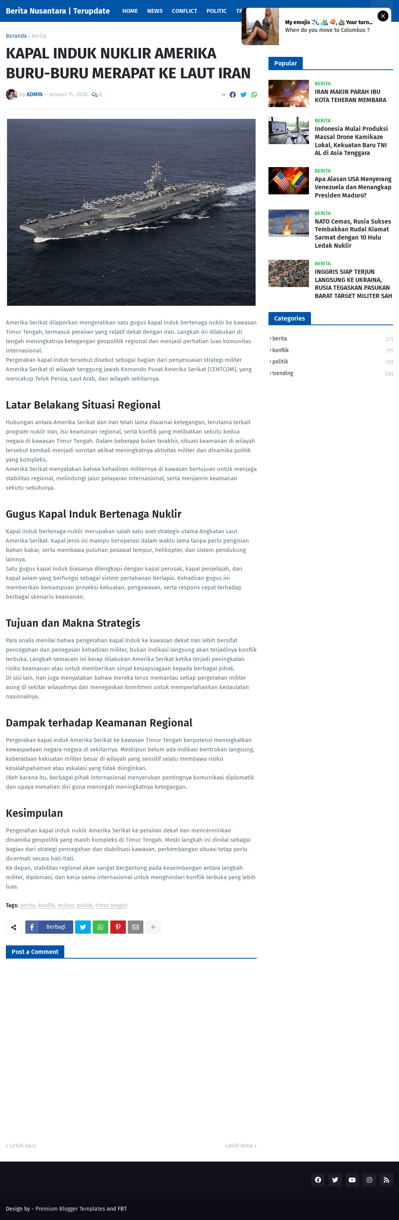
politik (84, 906)
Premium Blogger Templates (70, 1209)
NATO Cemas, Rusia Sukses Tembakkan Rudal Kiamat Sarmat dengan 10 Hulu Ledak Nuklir (353, 233)
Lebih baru (23, 1145)
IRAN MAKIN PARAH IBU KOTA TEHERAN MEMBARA (350, 96)
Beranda (16, 36)
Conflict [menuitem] (184, 10)
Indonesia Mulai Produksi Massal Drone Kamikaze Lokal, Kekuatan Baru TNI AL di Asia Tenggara (351, 141)
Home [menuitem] (130, 10)
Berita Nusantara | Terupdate (58, 11)
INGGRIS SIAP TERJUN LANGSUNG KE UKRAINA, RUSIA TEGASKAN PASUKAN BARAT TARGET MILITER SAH (353, 284)
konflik (46, 906)
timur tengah (111, 906)
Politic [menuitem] (217, 10)
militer (66, 906)
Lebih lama (239, 1145)
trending (332, 373)
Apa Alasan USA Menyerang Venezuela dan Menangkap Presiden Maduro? (353, 187)
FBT (122, 1209)
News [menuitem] (154, 10)
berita (39, 36)
